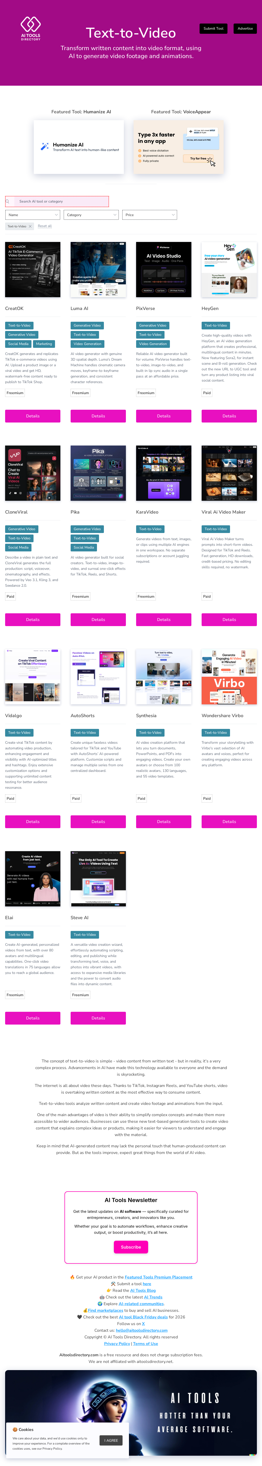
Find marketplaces (105, 1310)
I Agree (111, 1440)
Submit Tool (213, 28)
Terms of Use (145, 1344)
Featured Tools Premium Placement (158, 1277)
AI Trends (153, 1297)
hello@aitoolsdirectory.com (142, 1330)
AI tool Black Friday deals (143, 1317)
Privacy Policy (117, 1344)
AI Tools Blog (143, 1290)
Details (33, 416)
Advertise (245, 28)
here (147, 1284)
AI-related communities (141, 1304)
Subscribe (131, 1247)
